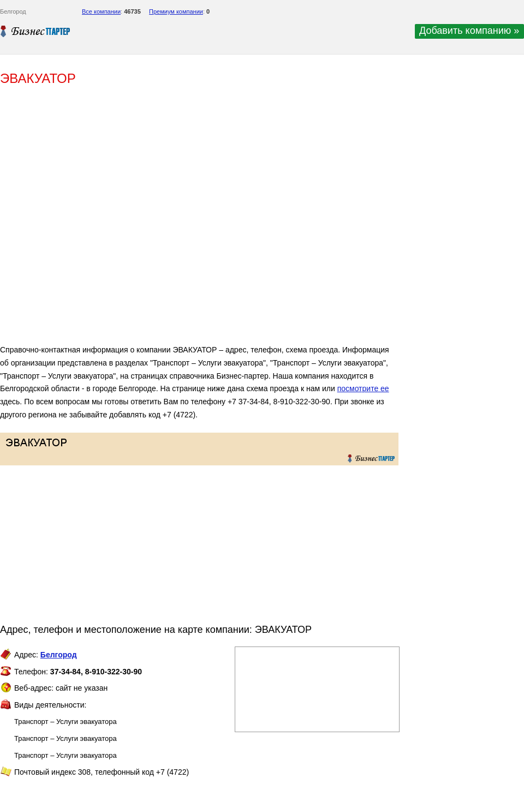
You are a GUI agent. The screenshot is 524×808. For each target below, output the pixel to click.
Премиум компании (176, 11)
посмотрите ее (363, 388)
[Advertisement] (122, 219)
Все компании (101, 11)
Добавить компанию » (469, 30)
